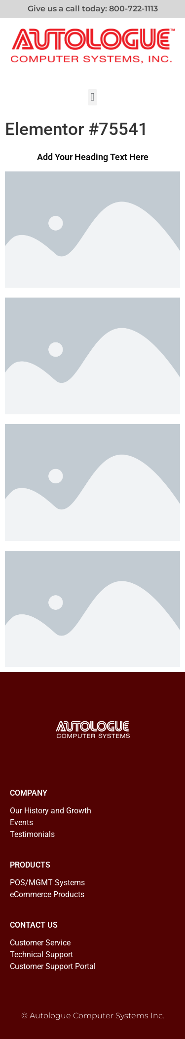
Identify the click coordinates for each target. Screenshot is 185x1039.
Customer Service (40, 942)
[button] (92, 97)
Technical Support (41, 954)
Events (21, 822)
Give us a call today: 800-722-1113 (93, 8)
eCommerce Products (47, 894)
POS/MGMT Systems (47, 882)
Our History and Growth (50, 810)
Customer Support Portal (53, 966)
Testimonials (32, 834)
